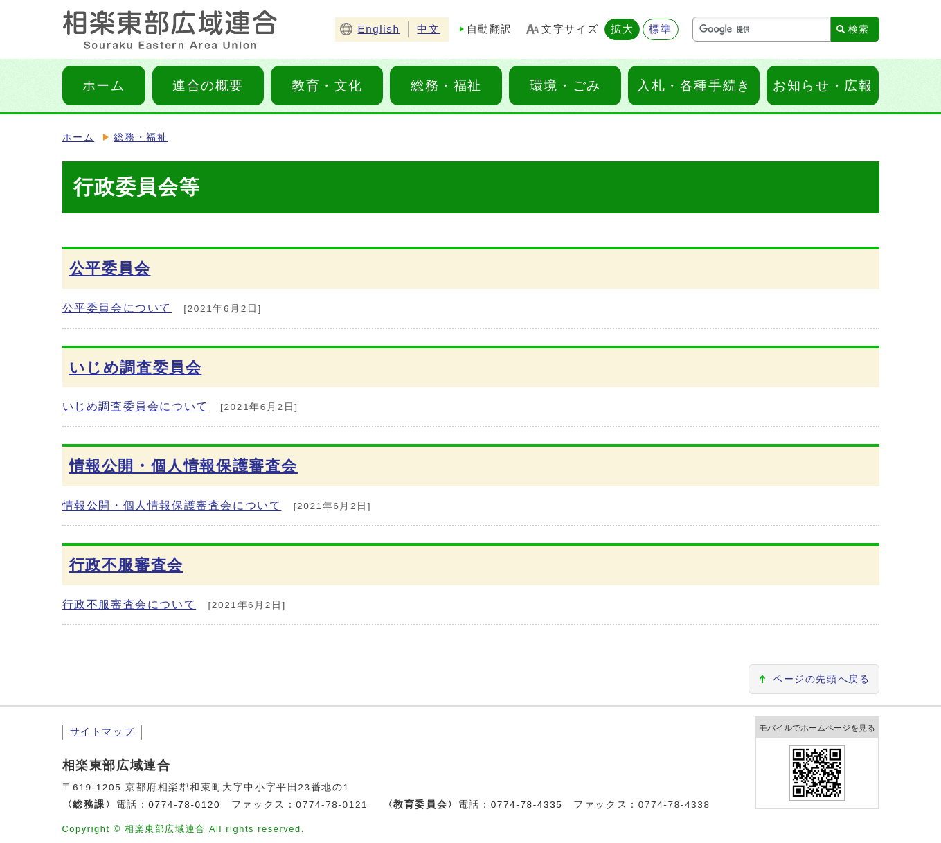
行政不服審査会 (126, 565)
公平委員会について (117, 308)
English (378, 29)
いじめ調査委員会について (135, 406)
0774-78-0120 (184, 804)
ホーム (103, 85)
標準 (660, 29)
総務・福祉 (446, 85)
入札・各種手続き (694, 85)
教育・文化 (327, 85)
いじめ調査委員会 (135, 367)
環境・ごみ (565, 85)
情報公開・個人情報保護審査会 (183, 465)
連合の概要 (208, 85)
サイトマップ (102, 732)
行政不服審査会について (129, 604)
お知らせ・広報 (822, 85)
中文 (428, 29)
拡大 (622, 29)
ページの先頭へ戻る (821, 679)
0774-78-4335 (527, 804)
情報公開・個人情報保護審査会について (172, 505)
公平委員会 (110, 268)
